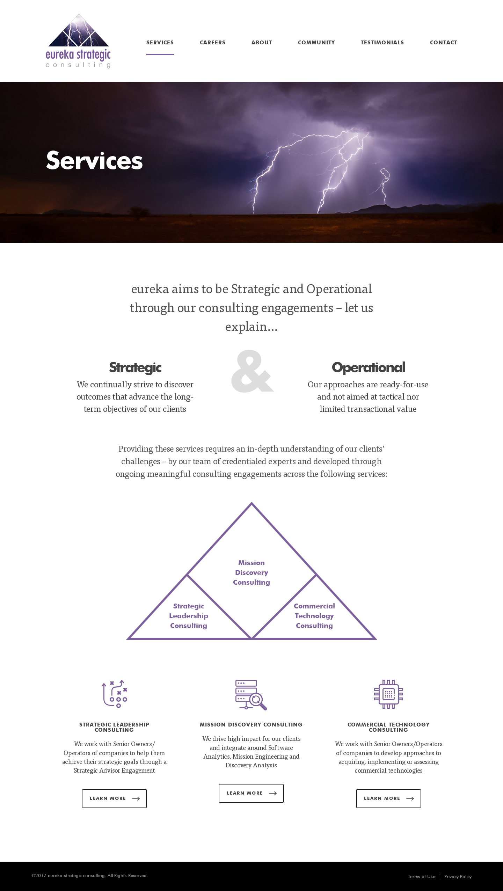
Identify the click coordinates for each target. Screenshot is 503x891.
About (262, 42)
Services (160, 42)
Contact (443, 42)
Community (316, 42)
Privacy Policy (458, 876)
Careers (213, 42)
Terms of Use (421, 876)
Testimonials (382, 42)
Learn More (108, 798)
